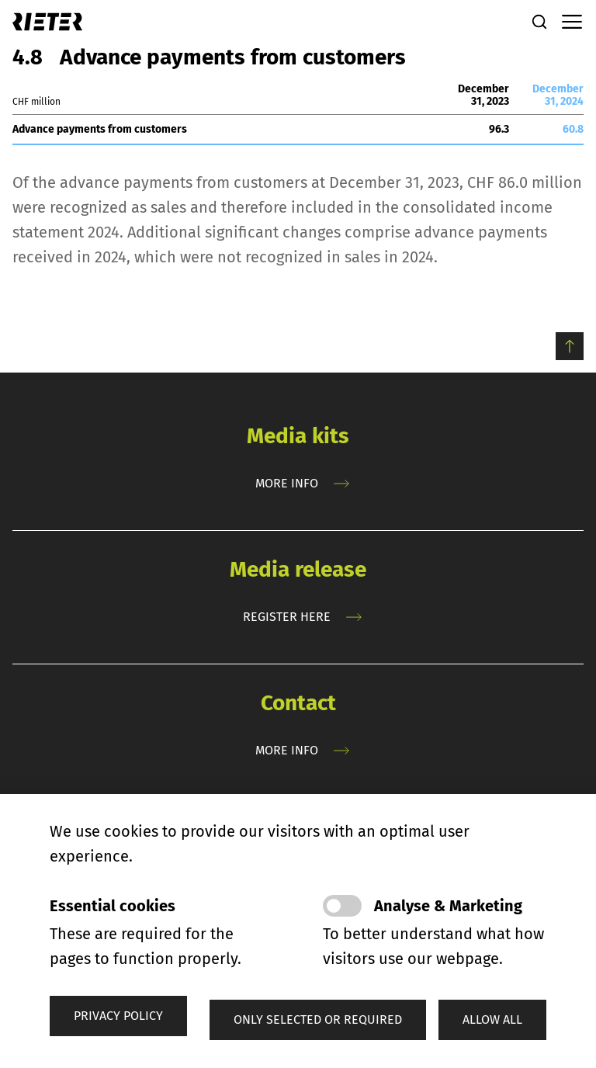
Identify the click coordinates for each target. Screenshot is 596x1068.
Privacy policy (118, 1015)
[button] (318, 1020)
